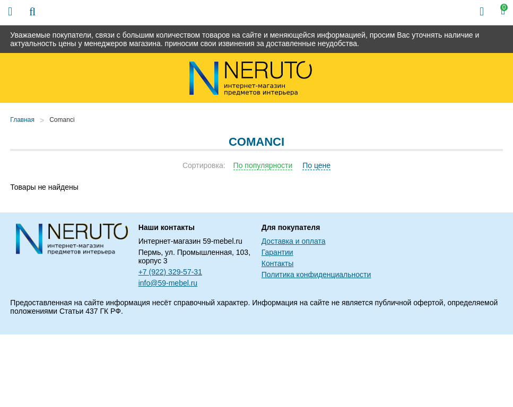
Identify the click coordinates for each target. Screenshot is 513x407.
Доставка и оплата (294, 241)
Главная (22, 119)
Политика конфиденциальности (316, 274)
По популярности (263, 165)
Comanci (61, 119)
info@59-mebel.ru (168, 283)
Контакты (277, 263)
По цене (316, 165)
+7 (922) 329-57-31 (170, 272)
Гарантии (277, 252)
